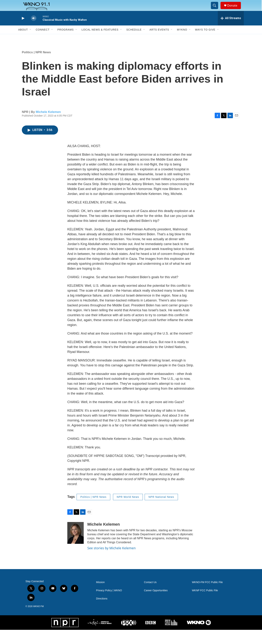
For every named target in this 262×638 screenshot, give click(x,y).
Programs (65, 37)
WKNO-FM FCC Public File (207, 590)
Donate (234, 9)
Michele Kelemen (48, 120)
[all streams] (231, 26)
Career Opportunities (156, 598)
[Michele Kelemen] (75, 541)
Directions (101, 606)
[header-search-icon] (216, 9)
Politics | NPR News (36, 60)
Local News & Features (100, 37)
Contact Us (150, 590)
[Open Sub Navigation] (30, 37)
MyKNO (182, 37)
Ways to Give (205, 37)
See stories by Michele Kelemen (111, 556)
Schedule (134, 37)
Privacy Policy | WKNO (109, 598)
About (23, 37)
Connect (42, 37)
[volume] (34, 26)
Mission (100, 590)
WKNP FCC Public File (205, 598)
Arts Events (159, 37)
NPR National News (161, 505)
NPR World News (128, 505)
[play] (23, 26)
